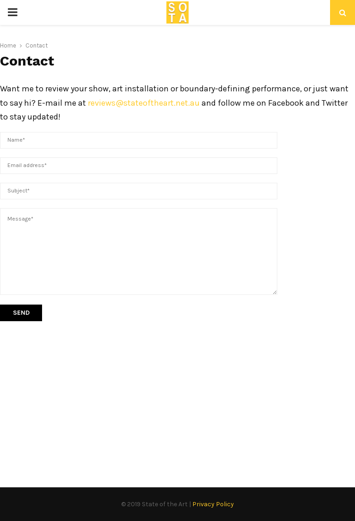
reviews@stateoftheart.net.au (144, 103)
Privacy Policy (213, 504)
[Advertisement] (177, 395)
